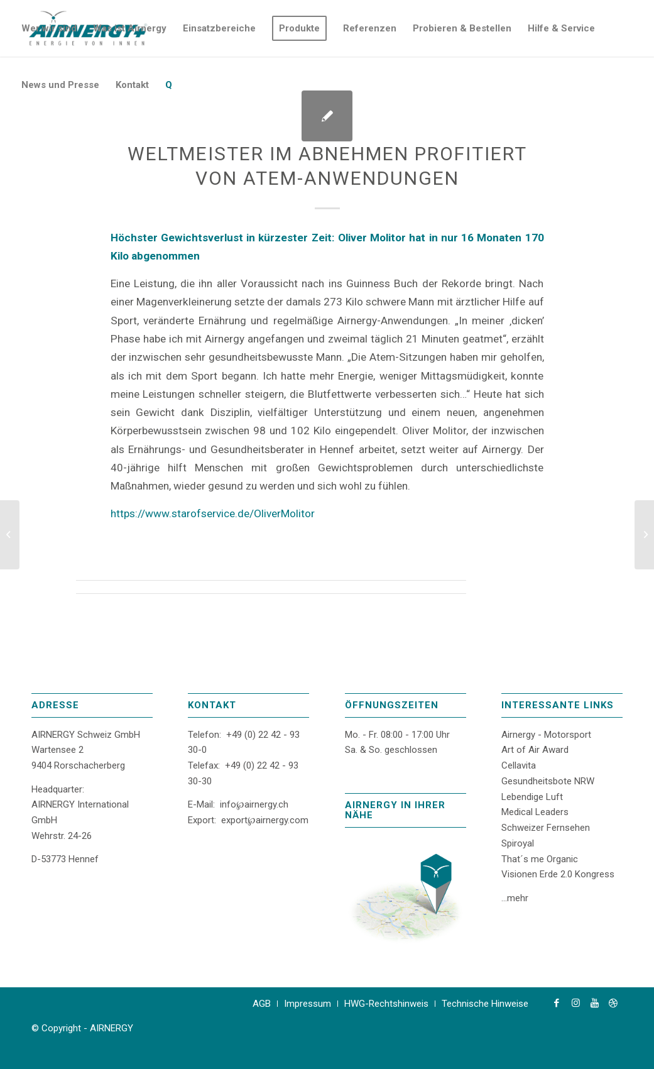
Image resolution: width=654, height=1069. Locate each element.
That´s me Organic (539, 859)
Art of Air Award (535, 749)
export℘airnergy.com (264, 820)
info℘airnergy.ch (254, 804)
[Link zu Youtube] (594, 1003)
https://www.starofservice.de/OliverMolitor (213, 513)
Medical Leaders (535, 812)
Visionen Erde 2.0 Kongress (557, 874)
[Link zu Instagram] (575, 1003)
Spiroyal (517, 843)
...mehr (514, 898)
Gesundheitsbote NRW (547, 781)
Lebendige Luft (532, 797)
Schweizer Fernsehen (545, 827)
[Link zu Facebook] (556, 1003)
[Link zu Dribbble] (613, 1003)
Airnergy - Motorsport (546, 734)
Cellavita (518, 765)
